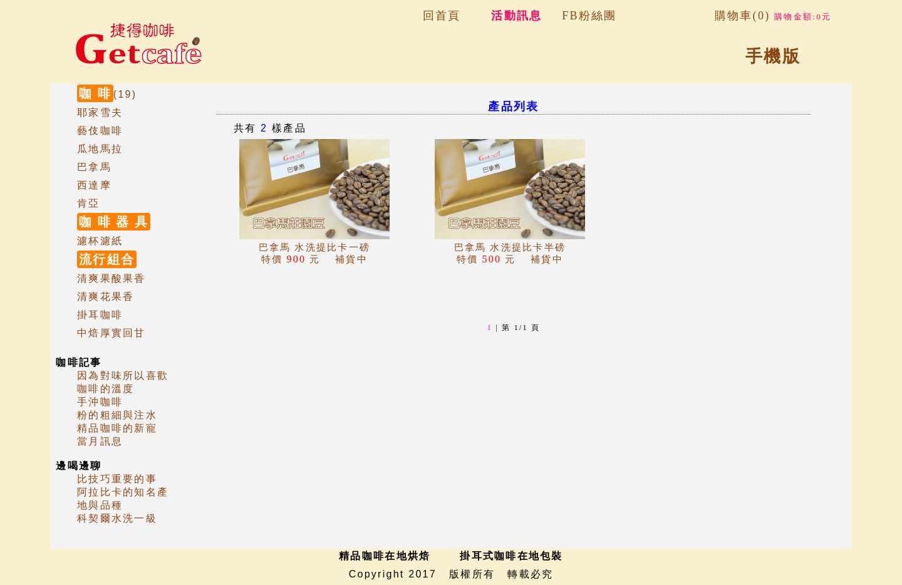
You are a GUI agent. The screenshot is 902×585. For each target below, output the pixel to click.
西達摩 (94, 185)
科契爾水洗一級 (117, 518)
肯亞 (88, 203)
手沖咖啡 (100, 401)
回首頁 (442, 15)
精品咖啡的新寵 (117, 428)
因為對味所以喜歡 (122, 375)
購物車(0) (773, 15)
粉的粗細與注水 (117, 415)
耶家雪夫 (100, 112)
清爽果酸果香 (111, 278)
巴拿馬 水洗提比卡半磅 (510, 247)
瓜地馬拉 (100, 148)
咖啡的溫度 (105, 388)
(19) (107, 94)
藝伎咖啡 (100, 130)
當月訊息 (100, 441)
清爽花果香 (105, 296)
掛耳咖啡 (100, 314)
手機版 (773, 56)
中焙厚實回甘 (111, 333)
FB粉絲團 (589, 15)
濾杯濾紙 (100, 241)
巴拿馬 (94, 167)
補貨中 (314, 259)
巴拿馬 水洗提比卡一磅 (315, 247)
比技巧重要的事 (117, 479)
